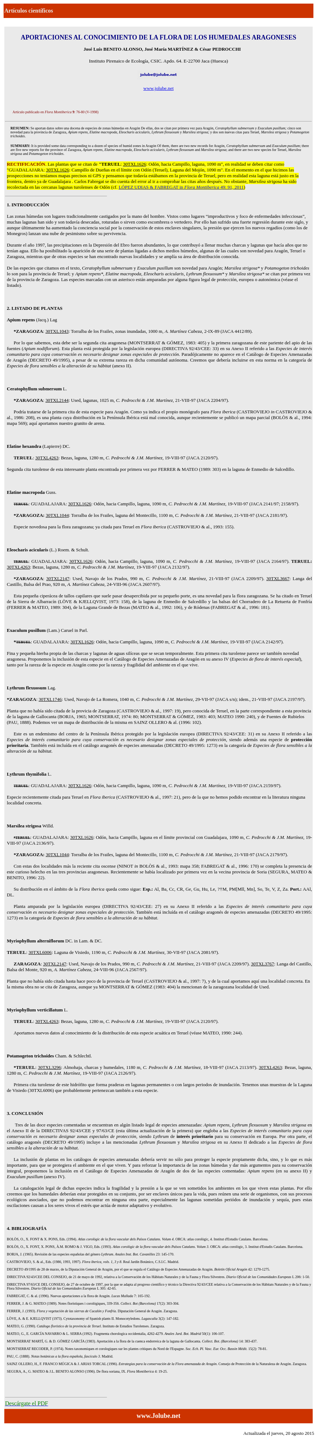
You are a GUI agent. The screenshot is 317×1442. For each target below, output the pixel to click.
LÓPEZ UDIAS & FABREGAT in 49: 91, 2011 (181, 187)
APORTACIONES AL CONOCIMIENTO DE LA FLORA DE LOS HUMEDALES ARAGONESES (158, 37)
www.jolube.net (158, 88)
